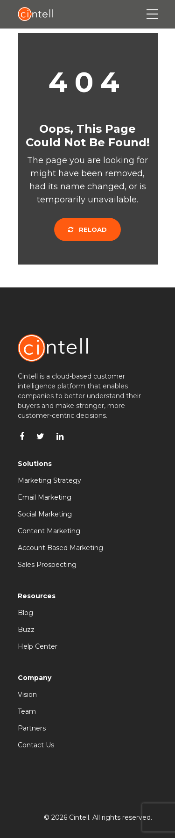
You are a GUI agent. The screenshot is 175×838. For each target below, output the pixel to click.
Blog (25, 613)
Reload (87, 229)
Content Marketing (49, 531)
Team (27, 711)
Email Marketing (44, 497)
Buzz (26, 629)
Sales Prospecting (47, 564)
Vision (27, 694)
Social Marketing (45, 514)
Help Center (37, 646)
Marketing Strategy (49, 480)
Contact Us (36, 745)
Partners (32, 728)
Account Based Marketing (60, 548)
